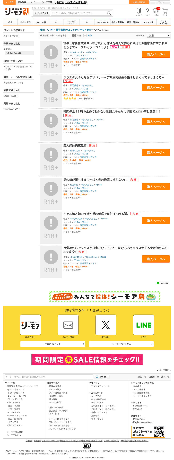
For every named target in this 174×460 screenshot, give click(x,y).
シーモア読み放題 (15, 432)
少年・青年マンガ (16, 389)
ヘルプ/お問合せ (98, 399)
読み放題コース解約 (58, 411)
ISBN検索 (124, 441)
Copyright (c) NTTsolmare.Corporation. (87, 457)
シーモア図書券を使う (59, 419)
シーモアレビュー (15, 435)
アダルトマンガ (81, 55)
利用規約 (37, 441)
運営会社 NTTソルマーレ (138, 441)
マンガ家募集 (139, 389)
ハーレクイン (14, 412)
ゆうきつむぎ (76, 52)
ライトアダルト (164, 22)
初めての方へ (97, 402)
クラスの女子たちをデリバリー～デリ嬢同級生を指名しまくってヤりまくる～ (113, 77)
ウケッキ (100, 119)
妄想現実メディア (88, 58)
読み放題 (22, 2)
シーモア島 (47, 2)
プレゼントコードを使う (60, 422)
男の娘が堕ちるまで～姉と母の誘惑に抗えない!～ (96, 179)
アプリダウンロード (100, 386)
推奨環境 (95, 415)
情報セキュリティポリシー (70, 441)
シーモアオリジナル (17, 415)
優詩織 (103, 257)
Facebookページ (140, 406)
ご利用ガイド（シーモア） (103, 406)
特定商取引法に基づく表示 (92, 441)
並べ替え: (141, 35)
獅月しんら (75, 150)
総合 (10, 22)
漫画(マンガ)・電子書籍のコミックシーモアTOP (66, 29)
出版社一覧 (154, 377)
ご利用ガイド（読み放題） (103, 409)
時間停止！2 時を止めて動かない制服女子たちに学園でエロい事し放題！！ (112, 111)
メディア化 (148, 22)
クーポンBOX (55, 402)
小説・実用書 (117, 22)
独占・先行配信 (15, 419)
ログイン (160, 2)
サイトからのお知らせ (59, 425)
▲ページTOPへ (164, 370)
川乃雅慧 (74, 85)
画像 (87, 35)
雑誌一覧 (142, 377)
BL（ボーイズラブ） (17, 396)
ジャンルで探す (41, 13)
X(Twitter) (137, 409)
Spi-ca (99, 185)
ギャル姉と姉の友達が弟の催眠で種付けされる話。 (97, 213)
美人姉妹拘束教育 (75, 145)
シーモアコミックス (72, 22)
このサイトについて (111, 441)
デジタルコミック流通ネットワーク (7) (18, 68)
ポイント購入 (55, 389)
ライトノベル (102, 22)
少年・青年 (26, 22)
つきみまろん (91, 52)
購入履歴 (53, 399)
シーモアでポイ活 (121, 344)
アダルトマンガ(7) (12, 36)
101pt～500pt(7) (11, 96)
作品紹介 (137, 386)
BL (56, 22)
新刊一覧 (165, 377)
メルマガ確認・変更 (58, 393)
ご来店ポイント (52, 344)
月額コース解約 (56, 407)
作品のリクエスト (99, 412)
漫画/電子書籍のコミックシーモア (22, 386)
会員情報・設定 (56, 396)
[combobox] (81, 13)
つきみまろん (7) (13, 53)
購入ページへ (156, 54)
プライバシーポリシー (50, 441)
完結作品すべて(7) (12, 109)
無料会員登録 (139, 2)
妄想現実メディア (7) (13, 82)
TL (87, 22)
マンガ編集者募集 (141, 393)
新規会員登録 (55, 386)
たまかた (74, 185)
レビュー (34, 2)
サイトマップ (97, 419)
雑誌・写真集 (133, 22)
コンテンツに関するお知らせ (62, 429)
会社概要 (29, 441)
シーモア (9, 2)
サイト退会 (54, 414)
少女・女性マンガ (16, 393)
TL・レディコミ (15, 399)
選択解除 (8, 49)
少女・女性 (41, 22)
